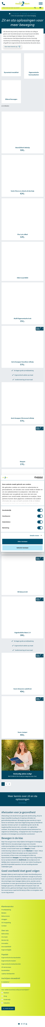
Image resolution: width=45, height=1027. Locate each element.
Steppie (27, 848)
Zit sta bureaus (6, 967)
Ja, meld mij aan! (8, 1008)
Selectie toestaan (22, 548)
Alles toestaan (22, 541)
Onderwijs (24, 14)
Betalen (3, 913)
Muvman (29, 851)
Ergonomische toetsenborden (11, 964)
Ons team (4, 937)
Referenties (5, 934)
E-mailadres (5, 982)
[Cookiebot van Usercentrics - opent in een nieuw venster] (34, 477)
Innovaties (4, 943)
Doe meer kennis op (11, 46)
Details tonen (34, 535)
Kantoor (6, 993)
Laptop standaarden (8, 974)
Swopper (16, 857)
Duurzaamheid (6, 946)
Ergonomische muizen (8, 961)
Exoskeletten (5, 970)
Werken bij (4, 940)
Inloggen (4, 919)
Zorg (5, 996)
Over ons (4, 930)
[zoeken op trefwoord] (16, 8)
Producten (16, 14)
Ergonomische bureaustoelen (11, 957)
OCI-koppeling (6, 922)
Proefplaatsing (6, 910)
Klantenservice (7, 906)
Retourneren (5, 916)
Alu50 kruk (22, 860)
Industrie (7, 1003)
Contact (3, 926)
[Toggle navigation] (40, 4)
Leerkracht (33, 14)
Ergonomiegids (6, 950)
